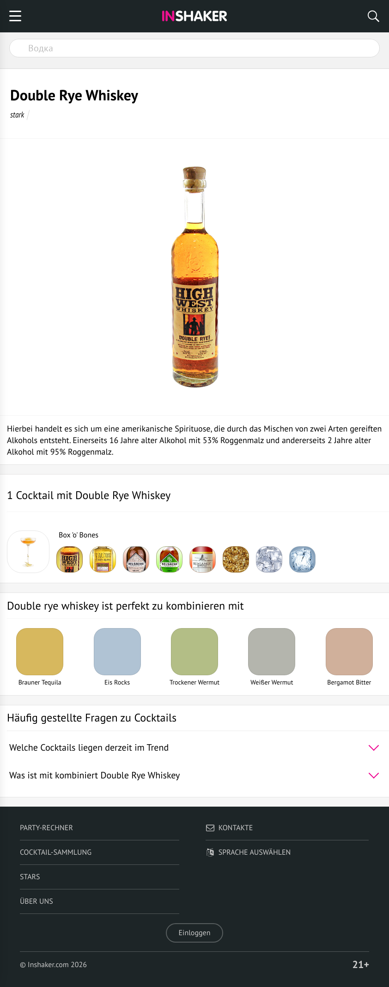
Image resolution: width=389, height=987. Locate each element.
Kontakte (229, 828)
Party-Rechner (46, 828)
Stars (30, 877)
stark (17, 114)
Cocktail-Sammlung (55, 852)
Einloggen (195, 933)
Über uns (36, 901)
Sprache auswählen (248, 852)
